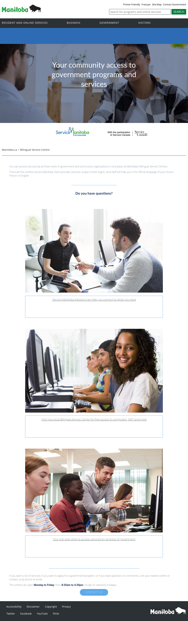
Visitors (144, 23)
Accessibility (13, 606)
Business (73, 23)
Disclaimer (33, 606)
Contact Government (174, 4)
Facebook (26, 613)
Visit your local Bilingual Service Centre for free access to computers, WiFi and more (94, 419)
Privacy (66, 606)
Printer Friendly (131, 4)
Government (109, 23)
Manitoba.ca (9, 149)
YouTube (42, 613)
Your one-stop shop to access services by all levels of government (94, 539)
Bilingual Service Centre (35, 149)
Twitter (10, 613)
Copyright (51, 606)
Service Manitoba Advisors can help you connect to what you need (94, 299)
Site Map (157, 4)
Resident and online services (25, 23)
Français (146, 4)
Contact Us (94, 592)
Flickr (56, 613)
